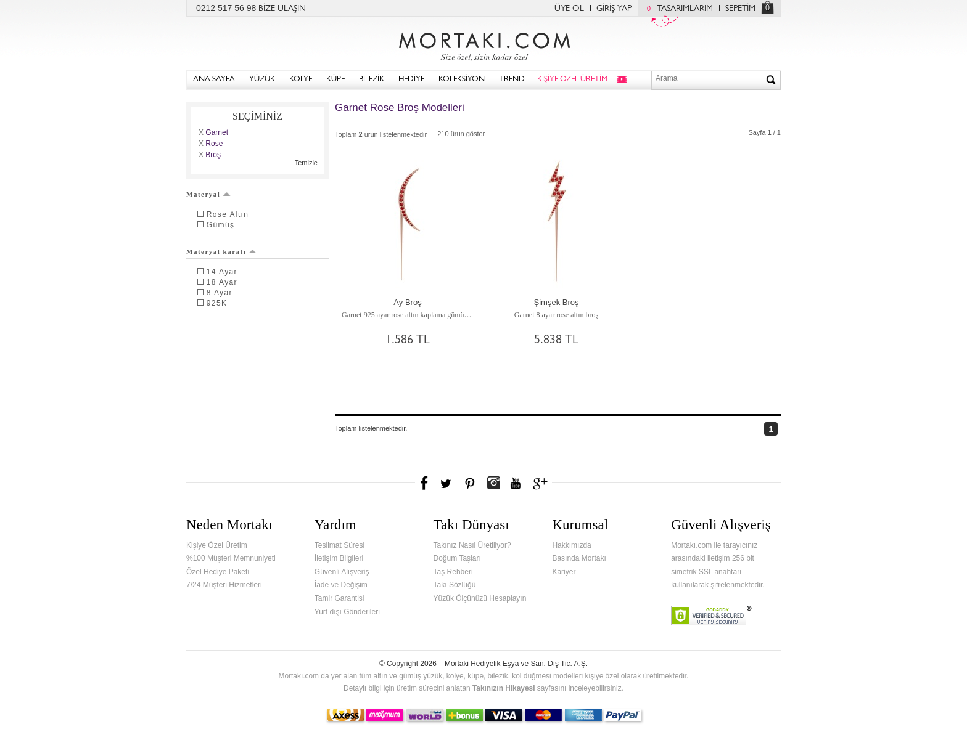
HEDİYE (411, 80)
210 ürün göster (461, 133)
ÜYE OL (569, 9)
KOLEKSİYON (461, 80)
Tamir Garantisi (339, 598)
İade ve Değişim (341, 584)
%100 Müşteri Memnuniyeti (231, 558)
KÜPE (335, 80)
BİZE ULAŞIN (282, 9)
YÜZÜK (262, 80)
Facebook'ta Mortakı (425, 483)
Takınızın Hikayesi (503, 688)
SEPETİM (740, 9)
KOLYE (300, 80)
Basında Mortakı (579, 558)
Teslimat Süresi (339, 545)
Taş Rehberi (453, 571)
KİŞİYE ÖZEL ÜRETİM (572, 80)
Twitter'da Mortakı (447, 483)
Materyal (208, 194)
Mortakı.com (483, 43)
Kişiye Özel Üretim (216, 545)
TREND (512, 80)
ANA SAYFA (214, 80)
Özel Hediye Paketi (217, 571)
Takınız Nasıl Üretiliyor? (472, 545)
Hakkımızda (571, 545)
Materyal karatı (221, 251)
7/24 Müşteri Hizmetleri (224, 584)
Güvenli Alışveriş (342, 571)
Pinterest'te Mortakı (469, 483)
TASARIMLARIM (677, 9)
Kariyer (563, 571)
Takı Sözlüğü (455, 584)
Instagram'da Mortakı (493, 483)
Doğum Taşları (457, 558)
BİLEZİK (371, 80)
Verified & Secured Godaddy (711, 615)
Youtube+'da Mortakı (515, 483)
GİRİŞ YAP (614, 9)
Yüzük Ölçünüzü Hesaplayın (480, 598)
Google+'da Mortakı (542, 483)
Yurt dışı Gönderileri (347, 612)
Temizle (306, 162)
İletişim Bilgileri (339, 558)
